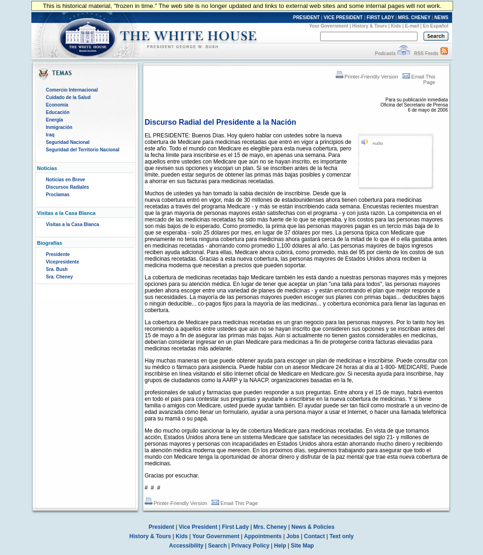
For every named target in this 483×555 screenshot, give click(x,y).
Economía (57, 104)
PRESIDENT (306, 17)
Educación (58, 112)
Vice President (198, 527)
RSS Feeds (426, 53)
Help (280, 545)
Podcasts (385, 53)
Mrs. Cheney (269, 527)
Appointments (263, 536)
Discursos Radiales (67, 187)
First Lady (235, 527)
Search (217, 545)
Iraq (50, 134)
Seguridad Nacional (67, 142)
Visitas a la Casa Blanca (72, 224)
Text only (341, 536)
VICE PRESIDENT (343, 17)
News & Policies (313, 527)
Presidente (58, 254)
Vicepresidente (62, 261)
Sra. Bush (57, 269)
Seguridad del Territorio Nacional (82, 149)
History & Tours (369, 25)
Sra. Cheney (59, 276)
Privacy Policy (250, 545)
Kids (396, 25)
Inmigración (59, 127)
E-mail (412, 25)
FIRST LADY (380, 17)
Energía (54, 119)
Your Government (328, 25)
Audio (377, 143)
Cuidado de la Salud (68, 97)
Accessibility (186, 545)
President (161, 527)
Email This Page (235, 503)
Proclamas (58, 194)
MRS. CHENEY (414, 17)
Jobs (293, 536)
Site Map (302, 545)
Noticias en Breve (65, 179)
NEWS (441, 17)
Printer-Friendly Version (367, 76)
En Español (435, 25)
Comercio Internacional (72, 89)
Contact (314, 536)
